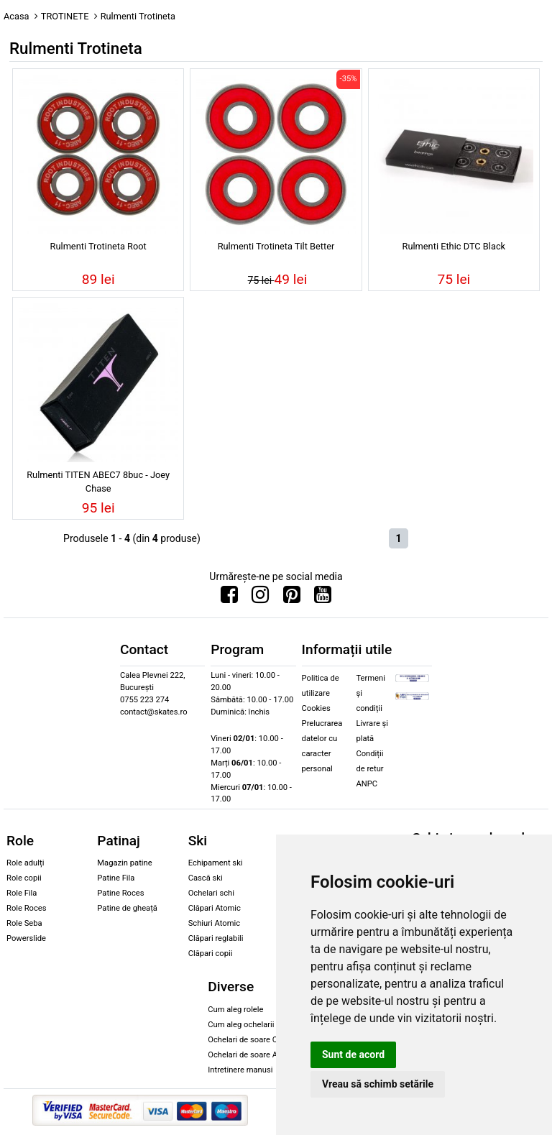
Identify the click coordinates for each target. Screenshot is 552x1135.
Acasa (16, 16)
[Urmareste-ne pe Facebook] (229, 598)
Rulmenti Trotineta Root (98, 246)
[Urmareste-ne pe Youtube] (322, 598)
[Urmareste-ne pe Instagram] (260, 598)
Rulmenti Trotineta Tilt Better (276, 246)
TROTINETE (65, 16)
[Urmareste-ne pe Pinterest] (291, 598)
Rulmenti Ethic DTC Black (454, 246)
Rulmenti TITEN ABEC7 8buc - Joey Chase (98, 481)
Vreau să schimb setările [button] (377, 1084)
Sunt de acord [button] (353, 1054)
